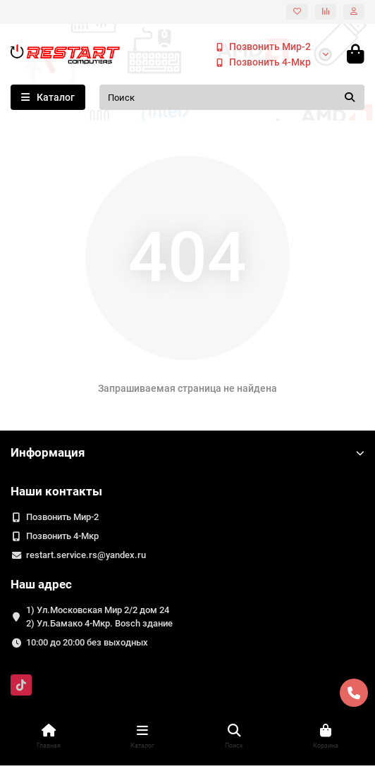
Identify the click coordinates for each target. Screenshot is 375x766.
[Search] (231, 97)
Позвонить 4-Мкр (260, 62)
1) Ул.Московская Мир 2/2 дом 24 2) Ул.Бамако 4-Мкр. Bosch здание (99, 617)
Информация (187, 452)
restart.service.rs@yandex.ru (86, 555)
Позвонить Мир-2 (260, 46)
